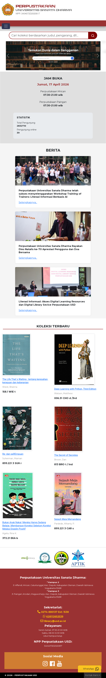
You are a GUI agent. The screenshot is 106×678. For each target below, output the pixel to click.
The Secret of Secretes (66, 455)
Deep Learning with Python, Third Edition (75, 389)
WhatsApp (91, 669)
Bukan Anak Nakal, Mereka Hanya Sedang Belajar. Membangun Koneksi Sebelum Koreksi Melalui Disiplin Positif (26, 525)
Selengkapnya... (28, 202)
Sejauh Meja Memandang (67, 519)
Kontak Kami (91, 675)
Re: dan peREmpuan (12, 454)
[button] (8, 56)
